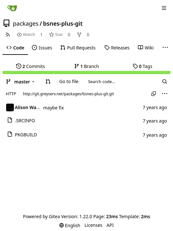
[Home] (12, 8)
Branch (86, 66)
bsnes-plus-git (63, 23)
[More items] (165, 48)
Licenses (93, 225)
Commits (30, 66)
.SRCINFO (25, 120)
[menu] (164, 93)
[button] (48, 81)
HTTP (11, 94)
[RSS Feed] (8, 34)
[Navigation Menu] (164, 8)
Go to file (68, 81)
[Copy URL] (153, 93)
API (110, 225)
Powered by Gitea (41, 216)
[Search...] (164, 81)
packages (25, 23)
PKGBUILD (26, 135)
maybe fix (53, 108)
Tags (142, 66)
